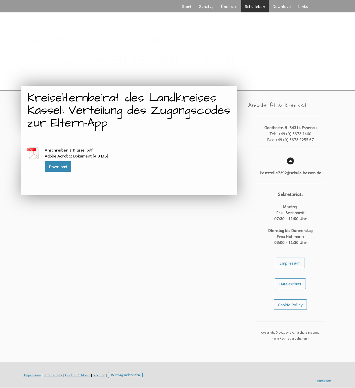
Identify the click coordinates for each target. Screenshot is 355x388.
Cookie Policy (290, 304)
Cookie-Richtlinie (77, 375)
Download (282, 6)
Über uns (229, 6)
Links (303, 6)
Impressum (290, 263)
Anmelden (324, 380)
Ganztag (206, 6)
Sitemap (99, 375)
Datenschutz (290, 283)
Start (186, 6)
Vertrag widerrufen (125, 375)
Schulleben (255, 6)
